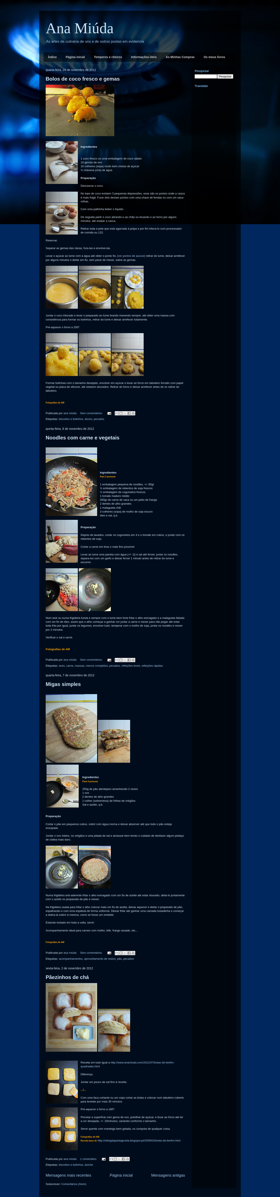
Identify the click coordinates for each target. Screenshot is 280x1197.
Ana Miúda (80, 28)
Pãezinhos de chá (67, 977)
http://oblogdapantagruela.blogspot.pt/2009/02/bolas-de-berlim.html (139, 1140)
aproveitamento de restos (100, 958)
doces (88, 419)
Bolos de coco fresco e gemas (83, 79)
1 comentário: (89, 1159)
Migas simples (63, 684)
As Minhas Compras (180, 57)
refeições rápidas (152, 665)
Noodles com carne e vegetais (82, 438)
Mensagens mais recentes (68, 1175)
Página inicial (75, 57)
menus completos (97, 665)
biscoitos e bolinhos (71, 419)
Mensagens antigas (168, 1175)
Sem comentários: (91, 413)
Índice (52, 57)
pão (119, 958)
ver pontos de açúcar (131, 255)
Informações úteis (144, 57)
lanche (89, 1164)
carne (69, 665)
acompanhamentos (71, 958)
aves (62, 665)
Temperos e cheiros (108, 57)
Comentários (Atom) (73, 1184)
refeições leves (130, 665)
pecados (99, 419)
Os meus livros (214, 57)
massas (79, 665)
